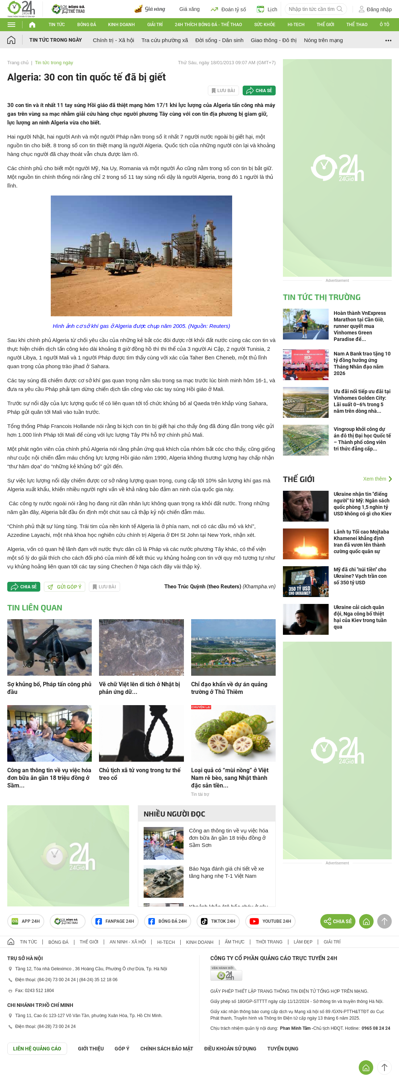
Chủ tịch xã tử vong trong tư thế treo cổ (140, 774)
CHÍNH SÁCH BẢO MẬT (166, 1049)
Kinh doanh (121, 24)
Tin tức (57, 24)
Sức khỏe (264, 24)
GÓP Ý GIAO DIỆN (21, 1072)
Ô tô (384, 24)
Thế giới (325, 24)
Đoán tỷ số (228, 9)
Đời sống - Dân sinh (219, 40)
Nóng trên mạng (323, 40)
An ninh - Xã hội (128, 942)
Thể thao (356, 24)
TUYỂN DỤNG (283, 1049)
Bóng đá (86, 24)
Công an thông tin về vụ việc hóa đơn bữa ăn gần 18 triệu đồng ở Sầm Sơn (228, 837)
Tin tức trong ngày (55, 40)
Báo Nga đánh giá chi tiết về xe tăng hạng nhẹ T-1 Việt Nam (226, 872)
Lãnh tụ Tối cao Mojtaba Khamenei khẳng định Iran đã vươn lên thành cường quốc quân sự (361, 541)
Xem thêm (374, 479)
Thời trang (269, 942)
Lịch (267, 9)
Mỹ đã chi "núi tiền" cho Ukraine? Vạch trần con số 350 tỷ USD (360, 576)
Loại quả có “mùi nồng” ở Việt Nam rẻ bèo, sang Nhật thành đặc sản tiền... (229, 778)
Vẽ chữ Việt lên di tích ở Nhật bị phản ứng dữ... (139, 688)
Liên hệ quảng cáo (37, 1049)
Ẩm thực (235, 942)
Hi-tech (296, 24)
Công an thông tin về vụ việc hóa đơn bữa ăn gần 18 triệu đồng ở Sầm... (49, 778)
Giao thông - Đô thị (274, 40)
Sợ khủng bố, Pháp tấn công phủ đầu (49, 688)
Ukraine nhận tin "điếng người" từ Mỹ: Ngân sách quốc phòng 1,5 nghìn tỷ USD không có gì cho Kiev (362, 504)
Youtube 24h (270, 921)
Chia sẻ (264, 90)
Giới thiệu (91, 1049)
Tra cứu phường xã (164, 40)
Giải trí (155, 24)
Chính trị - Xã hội (113, 40)
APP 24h (26, 921)
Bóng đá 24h (167, 921)
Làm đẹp (303, 942)
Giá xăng (190, 9)
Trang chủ (18, 62)
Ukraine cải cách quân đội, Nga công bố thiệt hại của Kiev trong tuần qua (360, 617)
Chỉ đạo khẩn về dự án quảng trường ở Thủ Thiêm (229, 688)
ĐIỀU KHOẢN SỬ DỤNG (230, 1049)
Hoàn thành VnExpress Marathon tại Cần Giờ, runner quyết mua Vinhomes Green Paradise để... (360, 326)
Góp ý (122, 1049)
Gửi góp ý (65, 587)
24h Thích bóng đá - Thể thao (208, 24)
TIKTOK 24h (218, 921)
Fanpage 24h (114, 921)
